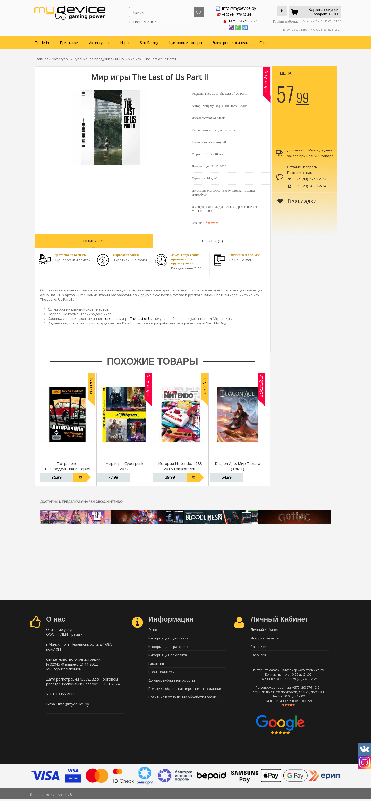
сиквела (112, 317)
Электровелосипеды (231, 41)
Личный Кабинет (265, 628)
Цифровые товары (185, 41)
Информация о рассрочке (169, 646)
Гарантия (156, 664)
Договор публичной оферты (171, 683)
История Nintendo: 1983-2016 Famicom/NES (181, 465)
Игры (124, 41)
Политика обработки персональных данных (185, 692)
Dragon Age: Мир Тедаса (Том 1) (237, 465)
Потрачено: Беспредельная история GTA (67, 467)
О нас (264, 41)
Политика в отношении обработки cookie (182, 701)
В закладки (297, 200)
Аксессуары (99, 41)
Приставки (69, 41)
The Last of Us (141, 317)
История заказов (265, 637)
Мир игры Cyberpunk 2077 (124, 465)
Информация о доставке (168, 637)
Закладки (258, 646)
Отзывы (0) (211, 239)
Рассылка (258, 655)
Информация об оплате (167, 655)
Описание (94, 239)
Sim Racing (149, 41)
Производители (161, 673)
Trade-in (42, 41)
